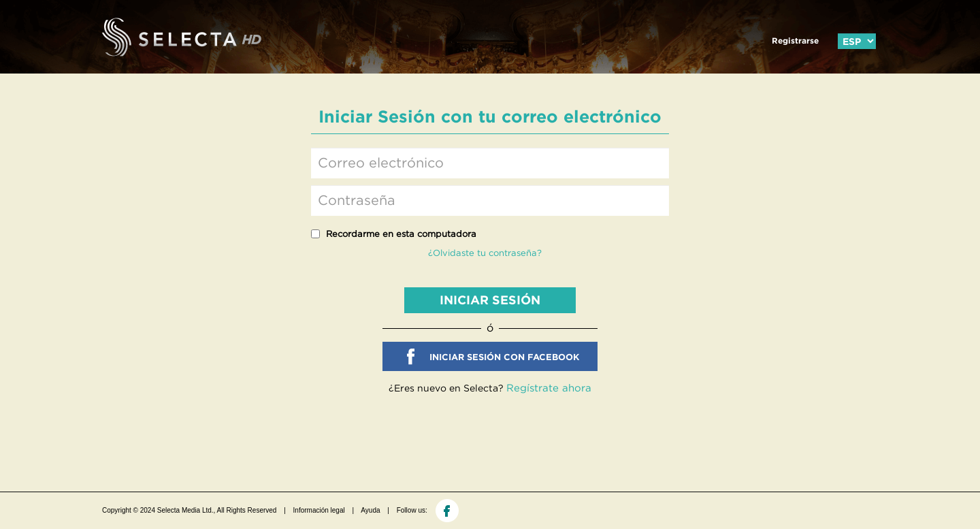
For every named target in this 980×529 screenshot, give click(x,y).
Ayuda (370, 510)
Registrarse (795, 40)
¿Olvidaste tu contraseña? (485, 253)
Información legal (319, 510)
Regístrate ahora (548, 388)
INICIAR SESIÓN (490, 300)
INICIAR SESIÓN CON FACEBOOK (504, 357)
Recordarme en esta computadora (401, 234)
